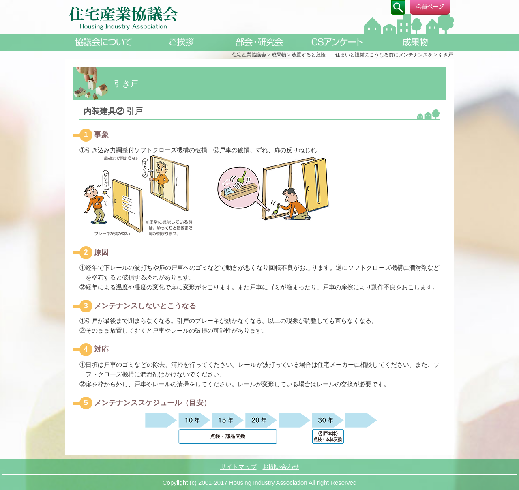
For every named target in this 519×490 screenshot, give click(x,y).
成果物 (415, 41)
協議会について (104, 41)
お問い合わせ (281, 466)
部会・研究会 (259, 41)
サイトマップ (238, 466)
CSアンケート (337, 41)
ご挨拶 (182, 41)
